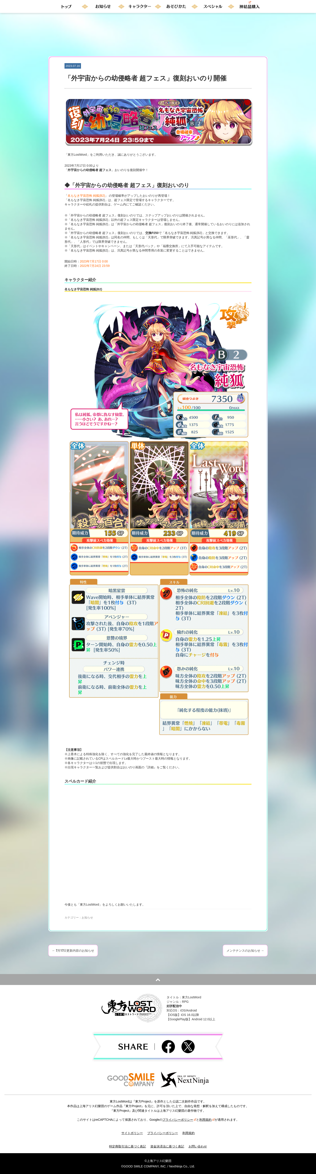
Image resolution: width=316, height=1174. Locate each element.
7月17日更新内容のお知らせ (73, 950)
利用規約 (207, 1119)
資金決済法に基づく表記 (167, 1146)
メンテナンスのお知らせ (245, 950)
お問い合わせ (198, 1146)
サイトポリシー (132, 1133)
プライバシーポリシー (179, 1119)
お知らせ (87, 917)
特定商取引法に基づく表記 (127, 1146)
